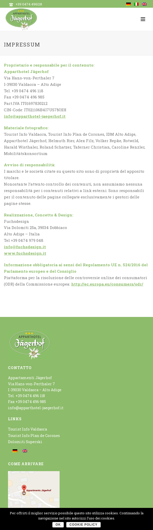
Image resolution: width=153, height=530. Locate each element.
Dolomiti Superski (25, 441)
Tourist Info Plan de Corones (34, 435)
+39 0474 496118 (28, 4)
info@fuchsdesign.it (25, 246)
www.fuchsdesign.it (25, 253)
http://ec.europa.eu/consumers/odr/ (107, 284)
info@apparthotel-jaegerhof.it (35, 116)
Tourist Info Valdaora (27, 429)
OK (58, 524)
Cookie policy (83, 524)
